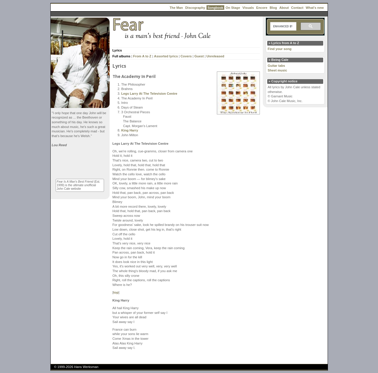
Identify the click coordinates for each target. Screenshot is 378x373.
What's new (315, 7)
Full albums (122, 56)
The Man (176, 7)
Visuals (248, 7)
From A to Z (142, 56)
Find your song (280, 49)
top (115, 292)
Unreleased (215, 56)
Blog (273, 7)
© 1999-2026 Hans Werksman (76, 367)
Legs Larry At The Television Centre (149, 93)
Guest (199, 56)
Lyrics (117, 50)
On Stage (233, 7)
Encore (261, 7)
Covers (186, 56)
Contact (297, 7)
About (284, 7)
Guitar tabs (276, 65)
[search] (282, 26)
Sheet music (277, 70)
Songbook (215, 7)
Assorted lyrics (166, 56)
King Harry (129, 130)
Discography (195, 7)
